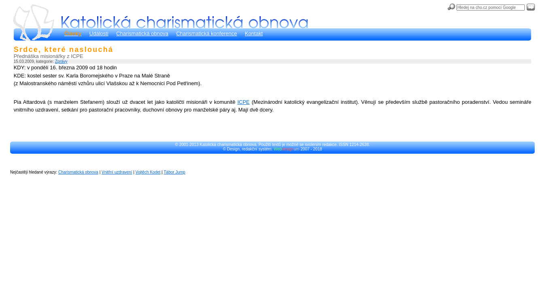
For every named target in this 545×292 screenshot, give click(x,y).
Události (98, 33)
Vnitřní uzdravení (117, 172)
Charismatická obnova (142, 33)
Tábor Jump (174, 172)
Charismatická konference (206, 33)
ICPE (244, 102)
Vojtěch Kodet (148, 172)
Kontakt (254, 33)
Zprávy (61, 61)
